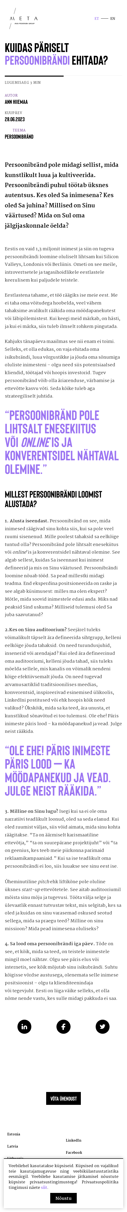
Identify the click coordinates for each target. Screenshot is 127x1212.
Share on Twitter (102, 1033)
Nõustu (63, 1198)
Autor (16, 100)
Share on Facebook (63, 1033)
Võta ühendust (63, 1107)
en (112, 19)
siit (44, 1187)
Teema (19, 136)
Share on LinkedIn (24, 1033)
